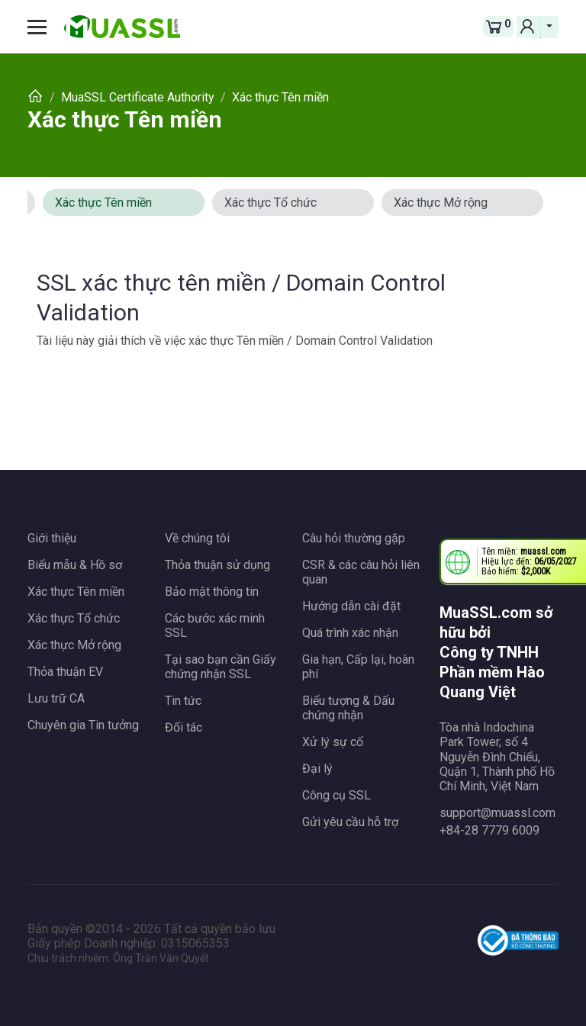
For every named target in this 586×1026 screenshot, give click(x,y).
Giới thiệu (51, 538)
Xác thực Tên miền (124, 119)
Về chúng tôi (197, 538)
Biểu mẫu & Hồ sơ (74, 565)
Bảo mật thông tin (212, 591)
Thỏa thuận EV (65, 671)
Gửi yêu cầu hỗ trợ (350, 822)
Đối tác (183, 727)
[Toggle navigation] (42, 26)
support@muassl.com (497, 813)
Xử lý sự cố (332, 742)
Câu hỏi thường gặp (353, 538)
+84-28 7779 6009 (489, 830)
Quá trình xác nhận (350, 633)
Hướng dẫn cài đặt (351, 606)
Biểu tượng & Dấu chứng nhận (348, 707)
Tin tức (183, 700)
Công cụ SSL (336, 795)
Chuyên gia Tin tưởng (83, 725)
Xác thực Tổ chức (270, 202)
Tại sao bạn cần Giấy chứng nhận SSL (220, 666)
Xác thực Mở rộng (441, 202)
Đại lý (317, 768)
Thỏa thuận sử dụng (217, 565)
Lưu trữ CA (56, 698)
